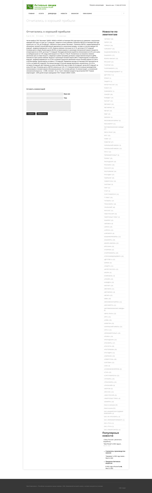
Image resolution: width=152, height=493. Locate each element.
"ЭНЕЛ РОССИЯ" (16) (110, 214)
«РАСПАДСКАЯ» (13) (110, 339)
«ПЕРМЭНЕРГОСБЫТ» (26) (112, 333)
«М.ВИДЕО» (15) (109, 282)
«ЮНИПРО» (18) (109, 401)
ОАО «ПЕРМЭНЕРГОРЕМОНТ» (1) (114, 420)
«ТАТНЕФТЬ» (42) (109, 379)
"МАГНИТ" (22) (108, 101)
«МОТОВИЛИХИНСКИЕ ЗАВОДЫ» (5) (114, 309)
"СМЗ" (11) (107, 188)
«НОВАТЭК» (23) (109, 323)
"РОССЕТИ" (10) (109, 168)
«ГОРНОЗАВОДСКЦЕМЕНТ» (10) (114, 256)
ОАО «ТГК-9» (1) (109, 426)
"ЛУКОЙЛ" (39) (108, 94)
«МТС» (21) (107, 317)
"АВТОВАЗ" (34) (108, 39)
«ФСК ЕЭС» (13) (109, 392)
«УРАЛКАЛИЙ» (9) (109, 385)
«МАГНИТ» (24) (108, 285)
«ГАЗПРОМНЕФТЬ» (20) (111, 253)
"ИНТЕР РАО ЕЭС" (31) (111, 84)
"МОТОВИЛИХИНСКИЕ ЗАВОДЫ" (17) (114, 128)
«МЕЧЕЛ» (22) (108, 295)
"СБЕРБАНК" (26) (109, 178)
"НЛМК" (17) (107, 139)
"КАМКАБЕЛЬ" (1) (109, 91)
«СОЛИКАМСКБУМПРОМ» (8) (113, 369)
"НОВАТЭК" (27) (108, 142)
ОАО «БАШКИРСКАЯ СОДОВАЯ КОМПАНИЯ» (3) (113, 412)
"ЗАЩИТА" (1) (108, 81)
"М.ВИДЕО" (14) (108, 98)
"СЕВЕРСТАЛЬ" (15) (110, 181)
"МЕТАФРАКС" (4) (109, 107)
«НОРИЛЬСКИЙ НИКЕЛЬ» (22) (113, 326)
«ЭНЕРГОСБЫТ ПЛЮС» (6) (112, 398)
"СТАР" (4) (107, 191)
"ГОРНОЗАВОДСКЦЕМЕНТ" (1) (113, 71)
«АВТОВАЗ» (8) (108, 223)
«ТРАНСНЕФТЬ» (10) (110, 382)
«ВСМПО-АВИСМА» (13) (111, 243)
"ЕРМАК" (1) (107, 78)
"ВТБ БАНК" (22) (108, 62)
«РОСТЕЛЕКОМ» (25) (110, 349)
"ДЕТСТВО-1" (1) (109, 75)
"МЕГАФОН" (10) (109, 104)
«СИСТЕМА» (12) (109, 362)
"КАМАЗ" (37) (108, 88)
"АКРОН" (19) (108, 42)
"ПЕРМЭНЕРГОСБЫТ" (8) (111, 155)
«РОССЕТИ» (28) (109, 346)
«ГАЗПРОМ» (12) (109, 249)
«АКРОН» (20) (108, 227)
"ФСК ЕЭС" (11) (108, 210)
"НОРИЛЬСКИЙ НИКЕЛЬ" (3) (112, 145)
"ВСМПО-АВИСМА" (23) (111, 58)
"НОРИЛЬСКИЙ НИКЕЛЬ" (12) (113, 148)
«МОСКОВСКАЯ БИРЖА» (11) (113, 302)
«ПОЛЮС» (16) (108, 336)
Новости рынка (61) (109, 408)
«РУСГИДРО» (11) (109, 353)
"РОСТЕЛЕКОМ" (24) (110, 171)
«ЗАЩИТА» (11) (108, 266)
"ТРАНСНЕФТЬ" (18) (110, 204)
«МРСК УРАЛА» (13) (110, 313)
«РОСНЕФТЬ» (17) (109, 343)
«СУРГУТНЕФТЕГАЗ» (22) (111, 375)
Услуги (41, 13)
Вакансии (74, 13)
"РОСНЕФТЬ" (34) (109, 165)
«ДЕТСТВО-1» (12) (109, 259)
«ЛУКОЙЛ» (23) (108, 279)
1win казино (87, 13)
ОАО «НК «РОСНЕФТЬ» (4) (112, 416)
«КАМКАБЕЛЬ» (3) (109, 276)
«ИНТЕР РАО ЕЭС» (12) (111, 269)
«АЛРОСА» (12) (108, 230)
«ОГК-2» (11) (108, 330)
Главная (31, 13)
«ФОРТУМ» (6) (108, 388)
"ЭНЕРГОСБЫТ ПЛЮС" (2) (112, 217)
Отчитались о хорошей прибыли (48, 31)
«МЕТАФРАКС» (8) (109, 292)
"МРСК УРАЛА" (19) (109, 132)
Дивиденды (52, 13)
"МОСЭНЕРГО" (51, 36)
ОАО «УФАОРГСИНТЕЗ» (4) (112, 429)
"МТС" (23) (107, 135)
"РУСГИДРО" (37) (109, 174)
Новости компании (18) (110, 405)
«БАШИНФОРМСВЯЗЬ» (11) (112, 236)
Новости (64, 13)
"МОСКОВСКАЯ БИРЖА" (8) (112, 120)
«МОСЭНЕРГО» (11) (110, 305)
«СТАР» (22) (107, 372)
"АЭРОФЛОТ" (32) (109, 49)
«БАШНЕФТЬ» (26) (109, 240)
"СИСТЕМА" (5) (108, 184)
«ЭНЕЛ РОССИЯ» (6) (110, 395)
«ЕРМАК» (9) (108, 263)
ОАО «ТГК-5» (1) (109, 423)
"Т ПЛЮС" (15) (108, 197)
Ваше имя (67, 94)
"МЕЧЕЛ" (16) (108, 111)
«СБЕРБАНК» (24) (109, 356)
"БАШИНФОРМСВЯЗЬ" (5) (111, 52)
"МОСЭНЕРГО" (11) (110, 124)
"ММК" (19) (107, 114)
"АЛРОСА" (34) (108, 45)
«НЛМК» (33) (108, 320)
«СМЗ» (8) (107, 366)
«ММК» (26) (107, 298)
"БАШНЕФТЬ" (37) (109, 55)
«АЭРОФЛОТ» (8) (109, 233)
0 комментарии (62, 36)
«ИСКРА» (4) (107, 272)
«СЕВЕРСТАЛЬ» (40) (110, 359)
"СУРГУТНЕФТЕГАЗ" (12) (111, 194)
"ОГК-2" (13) (107, 152)
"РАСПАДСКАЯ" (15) (110, 161)
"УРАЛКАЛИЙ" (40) (109, 207)
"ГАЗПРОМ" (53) (108, 65)
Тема (65, 98)
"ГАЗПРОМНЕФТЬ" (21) (111, 68)
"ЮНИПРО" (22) (108, 220)
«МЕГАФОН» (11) (109, 289)
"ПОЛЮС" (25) (108, 158)
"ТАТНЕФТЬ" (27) (109, 201)
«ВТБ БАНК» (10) (109, 246)
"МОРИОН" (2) (108, 117)
